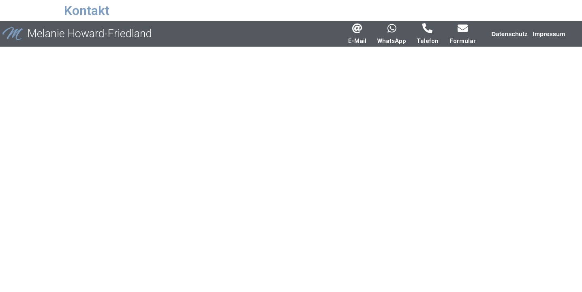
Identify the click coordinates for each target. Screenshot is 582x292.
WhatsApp (391, 41)
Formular (462, 41)
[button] (509, 34)
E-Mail (357, 41)
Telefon (428, 41)
